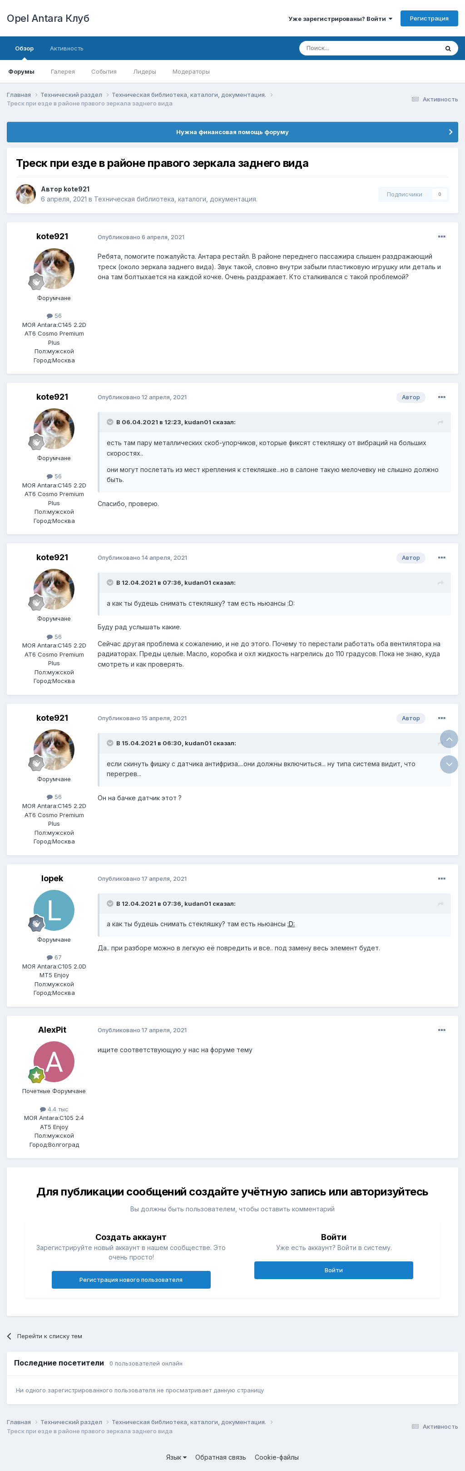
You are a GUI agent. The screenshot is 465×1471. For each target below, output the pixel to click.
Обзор (24, 52)
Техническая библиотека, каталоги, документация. (175, 199)
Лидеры (144, 71)
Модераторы (191, 71)
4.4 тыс (54, 1109)
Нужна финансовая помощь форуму (232, 132)
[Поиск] (347, 48)
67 (54, 957)
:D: (291, 924)
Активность (67, 48)
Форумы (21, 71)
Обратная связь (220, 1457)
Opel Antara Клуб (48, 18)
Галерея (63, 71)
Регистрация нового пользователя (131, 1279)
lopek (52, 878)
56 (54, 315)
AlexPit (52, 1029)
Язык (176, 1457)
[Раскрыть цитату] (111, 422)
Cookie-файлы (277, 1457)
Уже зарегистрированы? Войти (340, 18)
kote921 (76, 189)
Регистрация (429, 18)
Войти (334, 1270)
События (104, 71)
